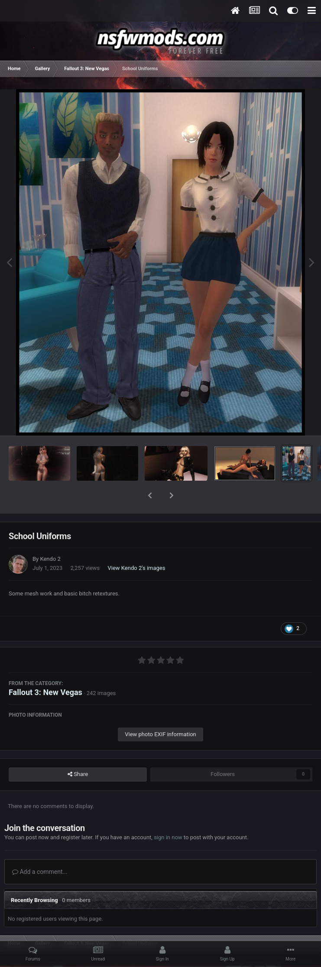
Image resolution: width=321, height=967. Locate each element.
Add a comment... (40, 849)
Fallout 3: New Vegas (45, 669)
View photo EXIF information (160, 711)
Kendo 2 (50, 536)
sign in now (168, 815)
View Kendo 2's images (136, 545)
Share (78, 751)
